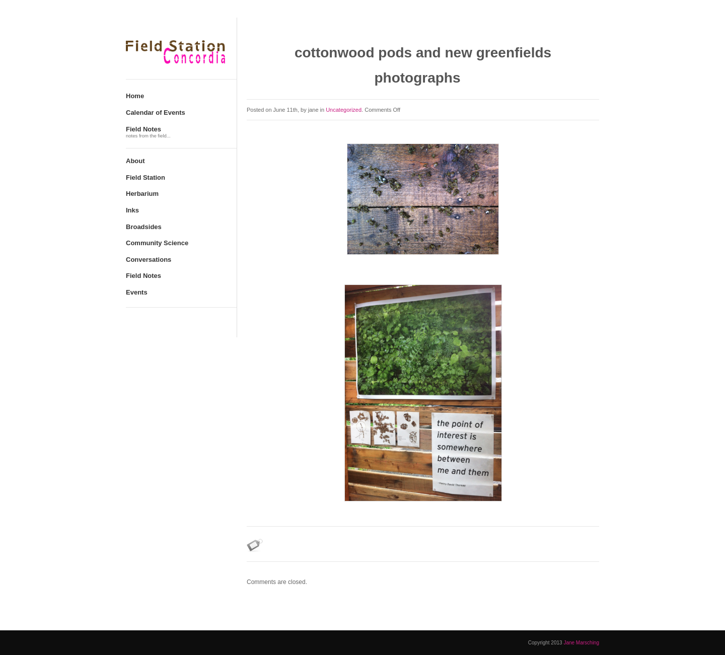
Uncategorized (343, 110)
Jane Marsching (581, 642)
